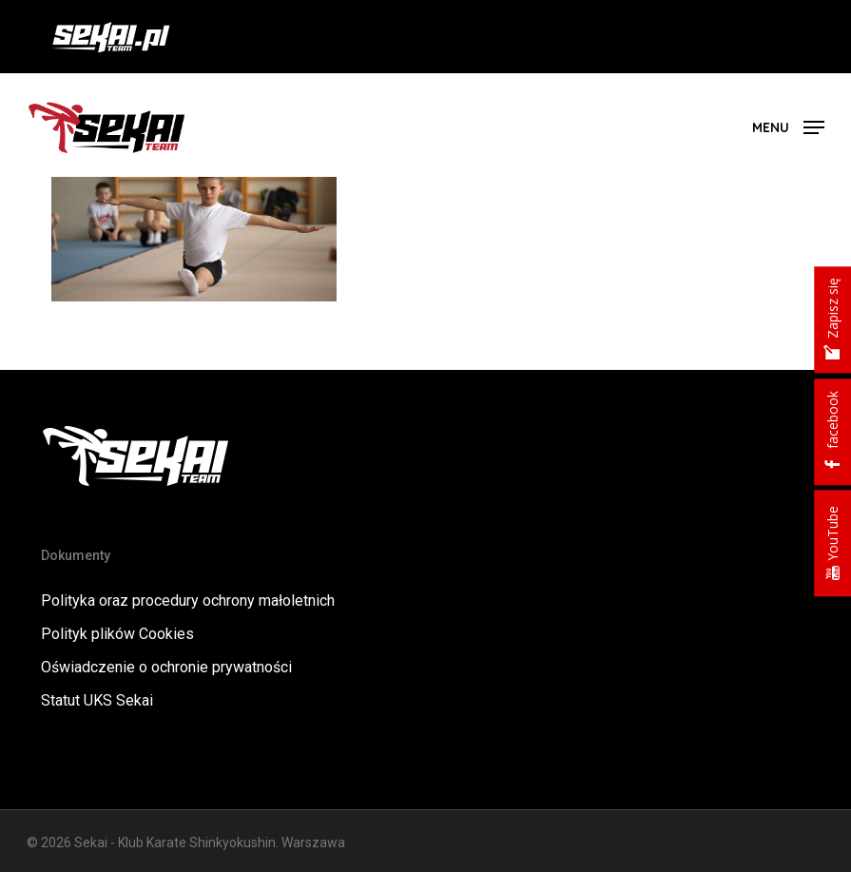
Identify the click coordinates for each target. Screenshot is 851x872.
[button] (788, 126)
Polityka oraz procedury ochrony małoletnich (188, 600)
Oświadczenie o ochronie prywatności (166, 667)
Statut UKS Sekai (97, 700)
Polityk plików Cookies (117, 634)
